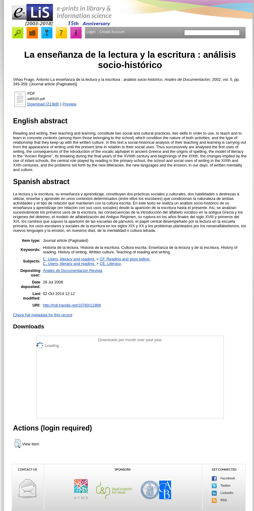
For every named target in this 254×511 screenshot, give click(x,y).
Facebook (223, 478)
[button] (17, 443)
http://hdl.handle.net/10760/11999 (72, 305)
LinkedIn (222, 493)
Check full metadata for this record (42, 315)
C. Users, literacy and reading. (69, 259)
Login (90, 32)
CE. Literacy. (111, 263)
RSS (219, 500)
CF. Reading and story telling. (125, 259)
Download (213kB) (43, 104)
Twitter (221, 485)
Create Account (111, 32)
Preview (70, 104)
